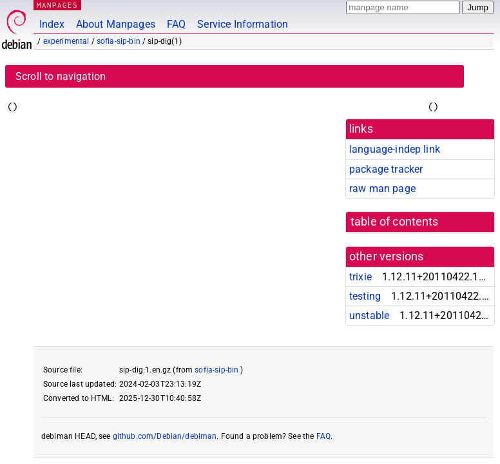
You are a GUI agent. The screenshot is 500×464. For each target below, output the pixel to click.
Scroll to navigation (60, 76)
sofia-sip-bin (118, 41)
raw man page (382, 188)
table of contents (395, 221)
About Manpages (115, 24)
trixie (360, 277)
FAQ (176, 24)
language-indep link (394, 149)
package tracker (386, 169)
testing (365, 296)
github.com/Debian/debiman (165, 436)
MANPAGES (57, 5)
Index (51, 24)
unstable (369, 315)
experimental (66, 41)
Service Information (242, 24)
